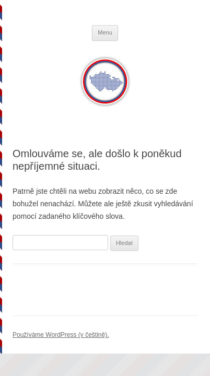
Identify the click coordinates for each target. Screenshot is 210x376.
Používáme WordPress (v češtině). (61, 334)
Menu (105, 32)
